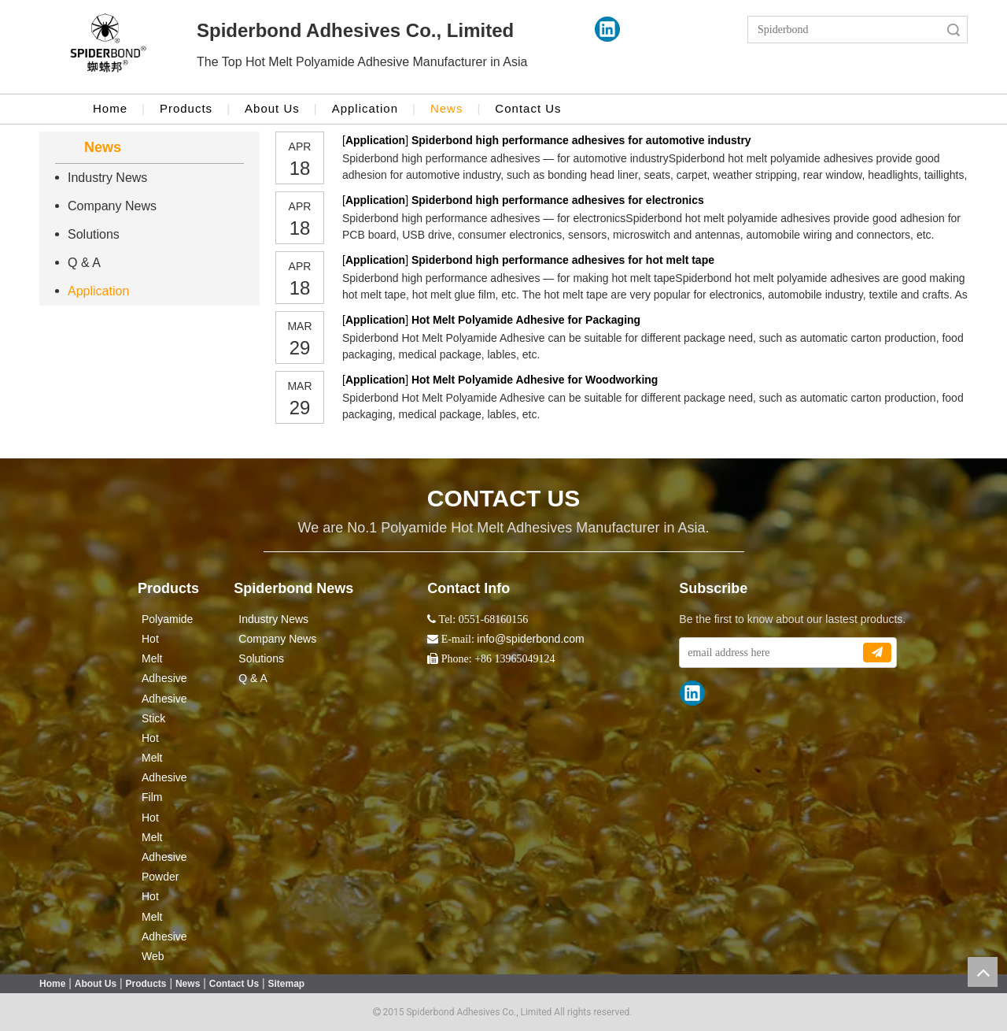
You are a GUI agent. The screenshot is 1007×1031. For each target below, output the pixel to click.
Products (186, 108)
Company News (112, 206)
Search (953, 30)
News (446, 108)
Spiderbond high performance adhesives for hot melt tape (562, 260)
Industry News (107, 177)
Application (365, 108)
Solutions (94, 234)
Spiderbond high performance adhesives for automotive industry (581, 140)
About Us (272, 108)
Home (110, 108)
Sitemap (286, 983)
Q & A (84, 262)
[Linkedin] (607, 29)
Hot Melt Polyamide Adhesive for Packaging (525, 319)
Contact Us (528, 108)
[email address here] (770, 652)
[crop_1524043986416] (108, 47)
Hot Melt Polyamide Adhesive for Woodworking (534, 379)
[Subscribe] (877, 652)
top (983, 972)
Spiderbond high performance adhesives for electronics (557, 200)
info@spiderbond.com (530, 638)
